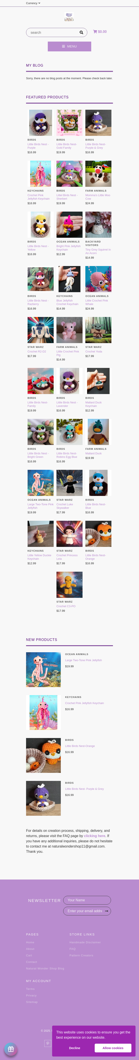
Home (30, 942)
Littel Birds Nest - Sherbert (67, 197)
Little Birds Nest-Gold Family (66, 146)
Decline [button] (74, 1048)
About (30, 948)
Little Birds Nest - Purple (38, 146)
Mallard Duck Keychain (93, 404)
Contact (31, 962)
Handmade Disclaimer (85, 942)
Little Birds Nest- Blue (95, 506)
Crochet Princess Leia (67, 557)
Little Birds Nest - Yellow (38, 247)
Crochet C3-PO (65, 606)
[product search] (51, 32)
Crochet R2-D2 (37, 351)
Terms (30, 989)
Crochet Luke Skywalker (64, 506)
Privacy (31, 995)
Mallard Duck (93, 453)
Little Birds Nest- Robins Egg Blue (66, 455)
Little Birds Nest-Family (38, 404)
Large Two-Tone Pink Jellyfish (83, 660)
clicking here (94, 836)
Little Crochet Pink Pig (67, 353)
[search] (81, 32)
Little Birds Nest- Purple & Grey (84, 788)
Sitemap (32, 1002)
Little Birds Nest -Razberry (38, 302)
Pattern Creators (81, 955)
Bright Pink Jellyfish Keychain (68, 247)
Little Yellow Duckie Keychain (39, 557)
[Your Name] (87, 900)
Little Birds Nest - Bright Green (38, 455)
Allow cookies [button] (113, 1048)
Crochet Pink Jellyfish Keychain (84, 703)
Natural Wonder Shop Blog (45, 968)
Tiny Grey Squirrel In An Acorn (98, 251)
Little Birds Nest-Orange (80, 746)
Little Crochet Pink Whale (96, 302)
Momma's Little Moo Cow (97, 197)
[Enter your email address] (87, 911)
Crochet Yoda (93, 351)
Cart (29, 955)
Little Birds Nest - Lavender (67, 404)
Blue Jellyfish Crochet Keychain (67, 302)
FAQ (73, 948)
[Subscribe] (106, 911)
